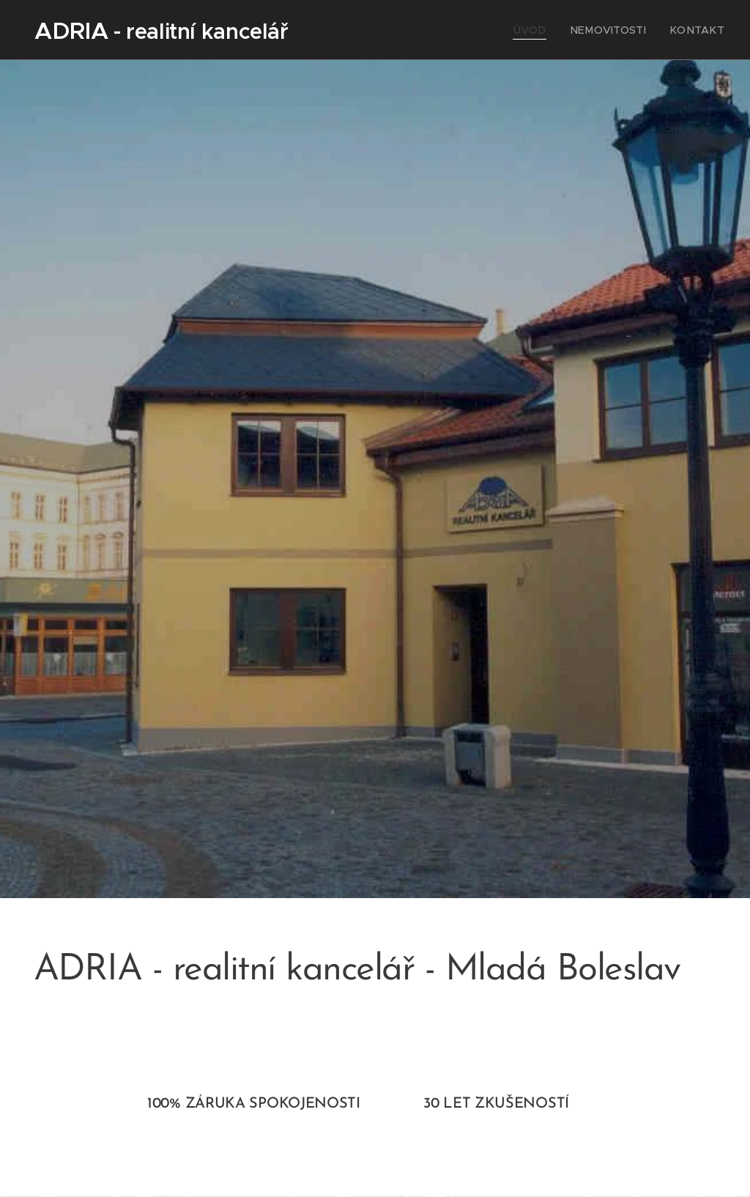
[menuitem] (549, 30)
